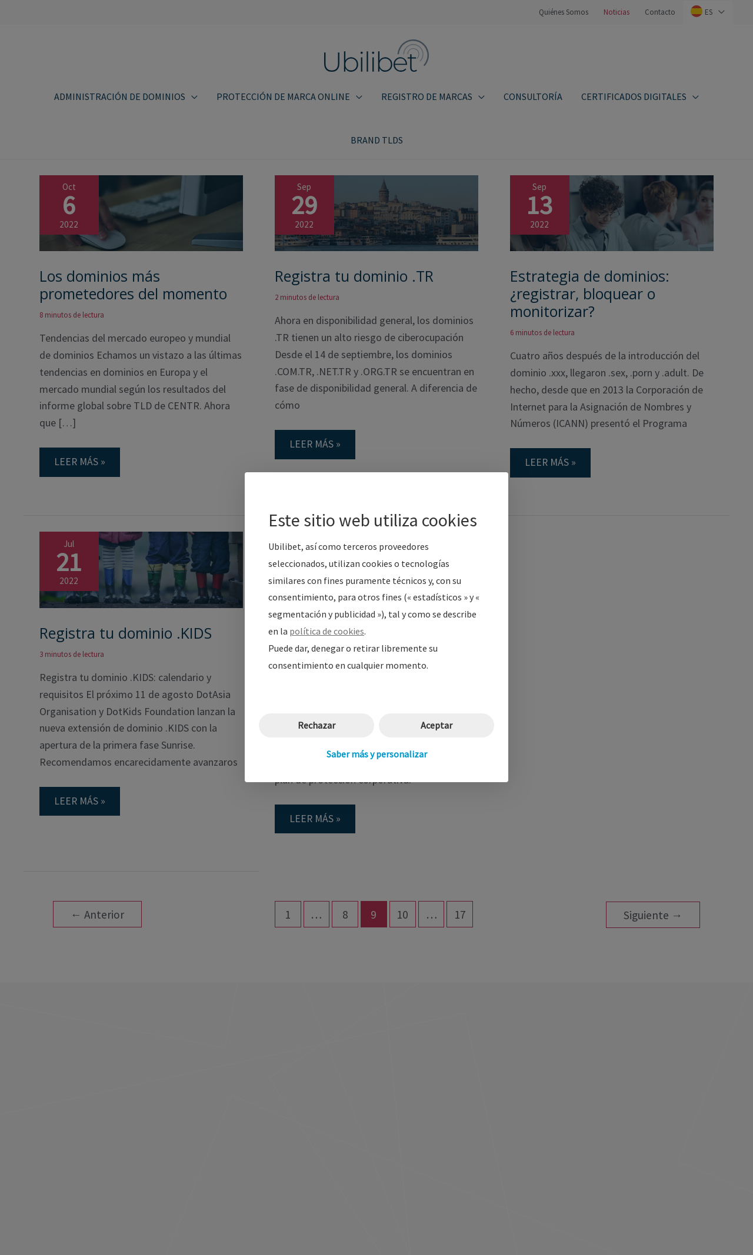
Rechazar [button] (316, 726)
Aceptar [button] (436, 726)
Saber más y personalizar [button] (376, 754)
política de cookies (326, 631)
